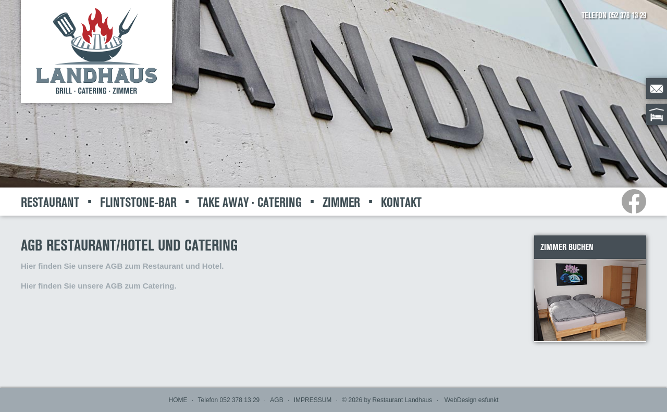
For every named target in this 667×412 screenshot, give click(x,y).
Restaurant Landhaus (403, 400)
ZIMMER (341, 202)
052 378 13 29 (627, 15)
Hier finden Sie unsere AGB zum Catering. (99, 285)
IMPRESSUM (313, 400)
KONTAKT (401, 202)
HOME (178, 400)
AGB (276, 400)
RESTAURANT (50, 202)
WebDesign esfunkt (471, 400)
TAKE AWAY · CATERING (249, 202)
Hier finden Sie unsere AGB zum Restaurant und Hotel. (122, 265)
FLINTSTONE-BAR (138, 202)
